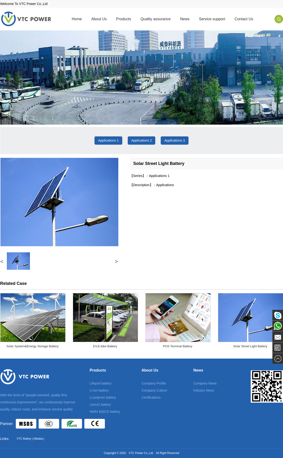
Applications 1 (108, 140)
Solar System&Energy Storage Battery (32, 346)
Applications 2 (141, 140)
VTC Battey (24, 438)
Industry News (203, 390)
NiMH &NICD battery (105, 411)
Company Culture (154, 390)
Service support (212, 19)
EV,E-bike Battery (105, 346)
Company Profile (154, 383)
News (184, 19)
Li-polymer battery (103, 397)
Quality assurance (155, 19)
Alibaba (38, 438)
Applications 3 (174, 140)
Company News (205, 383)
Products (123, 19)
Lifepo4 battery (101, 383)
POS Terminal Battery (178, 346)
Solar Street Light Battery (250, 346)
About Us (99, 19)
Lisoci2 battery (100, 404)
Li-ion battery (99, 390)
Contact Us (243, 19)
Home (77, 19)
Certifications (151, 397)
